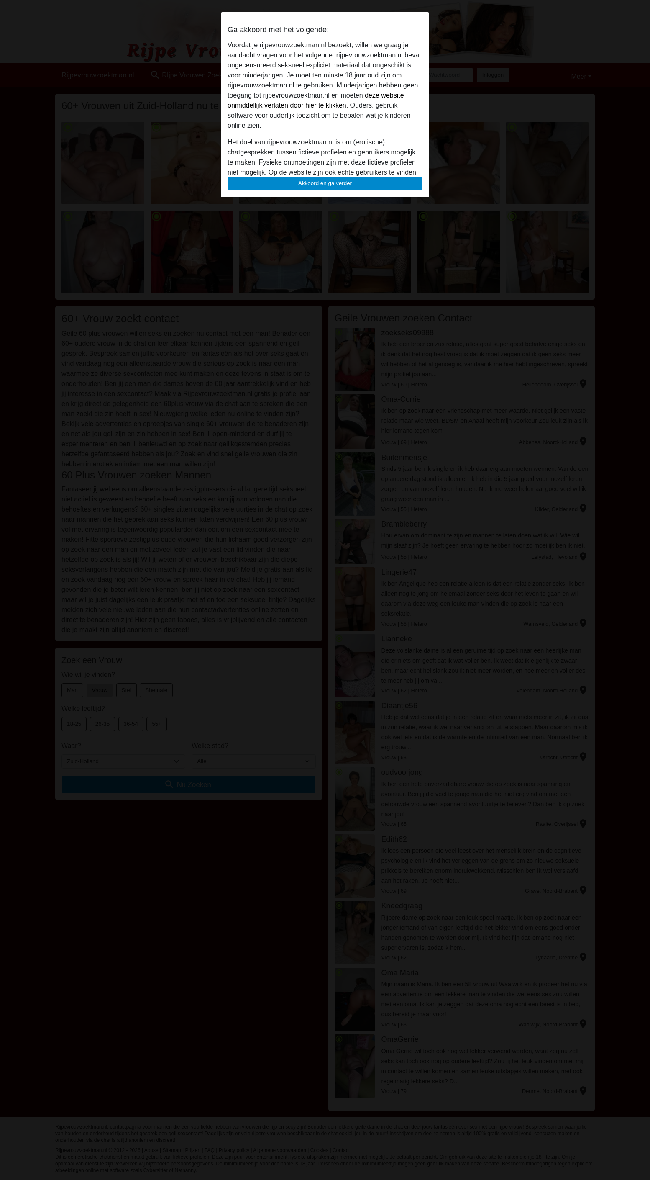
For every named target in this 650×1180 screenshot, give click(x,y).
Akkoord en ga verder (325, 183)
